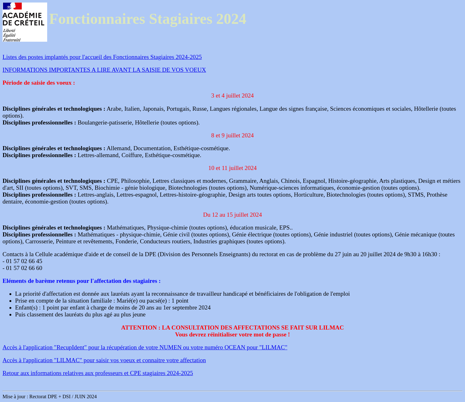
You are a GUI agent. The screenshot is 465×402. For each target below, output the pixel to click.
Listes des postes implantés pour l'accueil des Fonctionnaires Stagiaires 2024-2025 (102, 57)
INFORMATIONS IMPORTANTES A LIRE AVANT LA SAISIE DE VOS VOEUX (104, 69)
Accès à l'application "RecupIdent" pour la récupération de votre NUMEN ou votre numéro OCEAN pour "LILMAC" (145, 347)
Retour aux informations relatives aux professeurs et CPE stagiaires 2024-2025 (98, 373)
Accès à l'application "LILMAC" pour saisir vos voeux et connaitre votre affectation (104, 360)
